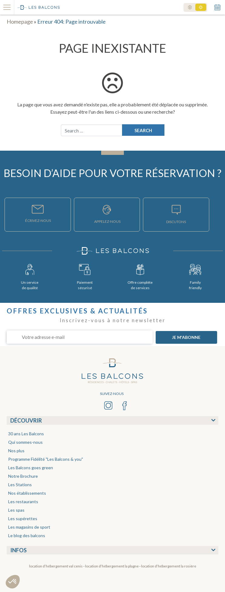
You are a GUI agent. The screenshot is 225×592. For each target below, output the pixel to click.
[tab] (112, 420)
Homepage (20, 21)
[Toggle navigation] (7, 7)
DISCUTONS (176, 221)
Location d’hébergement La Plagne (112, 566)
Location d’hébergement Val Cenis (56, 566)
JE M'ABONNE (186, 337)
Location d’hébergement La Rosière (168, 566)
